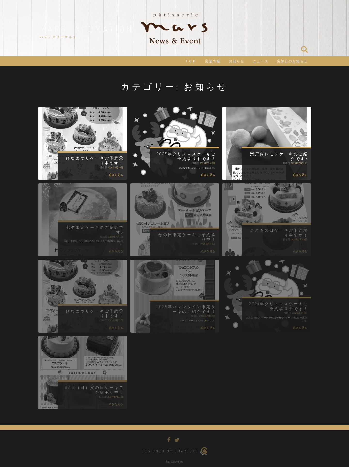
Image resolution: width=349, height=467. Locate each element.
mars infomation (87, 28)
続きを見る (116, 175)
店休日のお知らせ (292, 61)
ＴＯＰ (190, 61)
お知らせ (236, 61)
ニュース (260, 61)
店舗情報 (212, 61)
